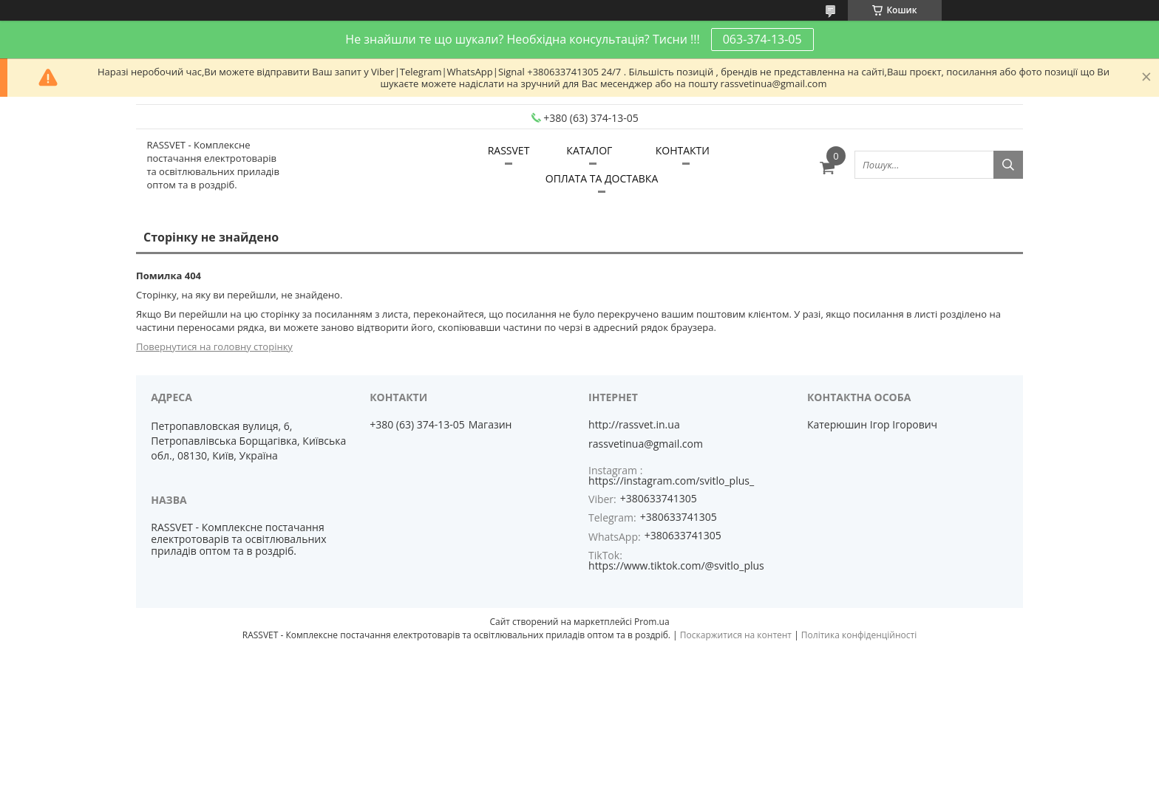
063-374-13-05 (762, 39)
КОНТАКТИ (683, 150)
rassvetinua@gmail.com (645, 444)
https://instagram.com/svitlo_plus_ (671, 481)
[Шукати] (1008, 165)
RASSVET (509, 150)
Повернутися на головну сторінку (214, 346)
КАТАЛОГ (589, 150)
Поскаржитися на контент (736, 635)
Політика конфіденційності (859, 635)
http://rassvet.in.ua (634, 425)
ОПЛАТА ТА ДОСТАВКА (601, 178)
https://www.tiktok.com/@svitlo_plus (676, 565)
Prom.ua (652, 621)
